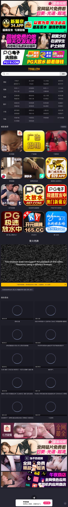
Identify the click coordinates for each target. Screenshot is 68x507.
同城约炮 (16, 118)
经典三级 (31, 99)
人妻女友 (46, 110)
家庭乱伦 (31, 110)
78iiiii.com (34, 69)
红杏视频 (16, 121)
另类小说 (31, 113)
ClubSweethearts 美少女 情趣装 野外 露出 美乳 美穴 (17, 290)
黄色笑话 (46, 113)
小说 (4, 112)
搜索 (63, 74)
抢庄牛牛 (60, 84)
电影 (4, 97)
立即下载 (46, 503)
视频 (4, 89)
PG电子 (17, 81)
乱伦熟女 (46, 99)
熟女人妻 (16, 91)
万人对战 (46, 81)
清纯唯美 (31, 106)
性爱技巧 (60, 113)
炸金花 (31, 84)
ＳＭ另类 (60, 91)
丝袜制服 (31, 91)
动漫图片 (60, 103)
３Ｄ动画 (60, 88)
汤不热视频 (60, 118)
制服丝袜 (16, 99)
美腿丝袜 (16, 106)
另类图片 (60, 106)
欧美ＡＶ (46, 88)
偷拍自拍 (31, 95)
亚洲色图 (31, 103)
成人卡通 (46, 95)
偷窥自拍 (16, 103)
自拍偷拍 (31, 88)
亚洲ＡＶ (16, 88)
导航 (4, 119)
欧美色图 (46, 103)
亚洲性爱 (16, 95)
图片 (4, 104)
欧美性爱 (60, 95)
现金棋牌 (46, 84)
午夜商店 (31, 118)
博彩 (4, 82)
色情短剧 (31, 121)
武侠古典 (60, 110)
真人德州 (31, 81)
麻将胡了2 (17, 84)
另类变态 (60, 99)
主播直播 (46, 91)
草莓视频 (46, 118)
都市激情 (16, 110)
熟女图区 (46, 106)
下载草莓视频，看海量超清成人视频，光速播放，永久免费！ (41, 284)
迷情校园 (16, 113)
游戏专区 (60, 81)
